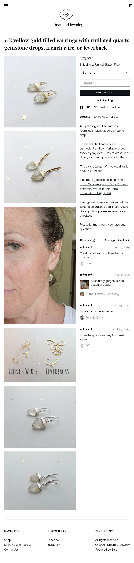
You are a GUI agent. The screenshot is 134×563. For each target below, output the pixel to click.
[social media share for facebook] (81, 107)
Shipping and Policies (17, 544)
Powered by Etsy (106, 549)
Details (85, 116)
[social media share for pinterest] (96, 107)
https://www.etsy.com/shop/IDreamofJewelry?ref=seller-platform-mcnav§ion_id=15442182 (104, 189)
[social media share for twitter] (89, 107)
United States (104, 64)
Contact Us (11, 549)
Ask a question (110, 107)
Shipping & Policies (106, 116)
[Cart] (130, 5)
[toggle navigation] (6, 4)
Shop (7, 540)
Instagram (54, 544)
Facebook (53, 540)
